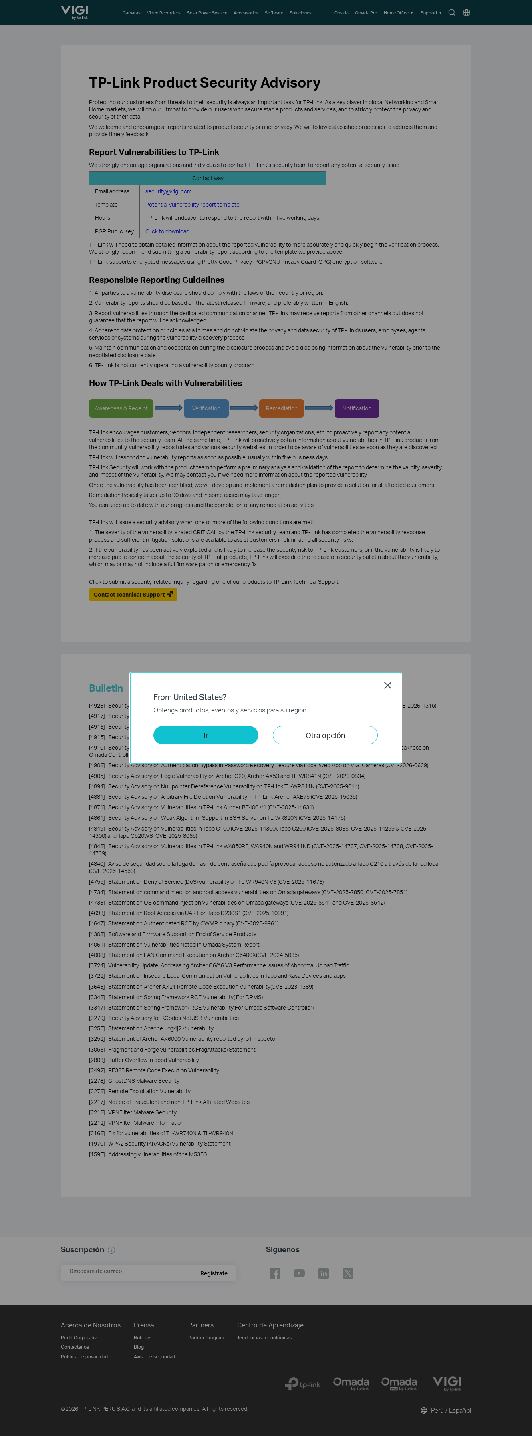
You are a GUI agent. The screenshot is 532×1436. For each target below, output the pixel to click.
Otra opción (325, 735)
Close (388, 685)
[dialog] (266, 718)
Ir (206, 735)
